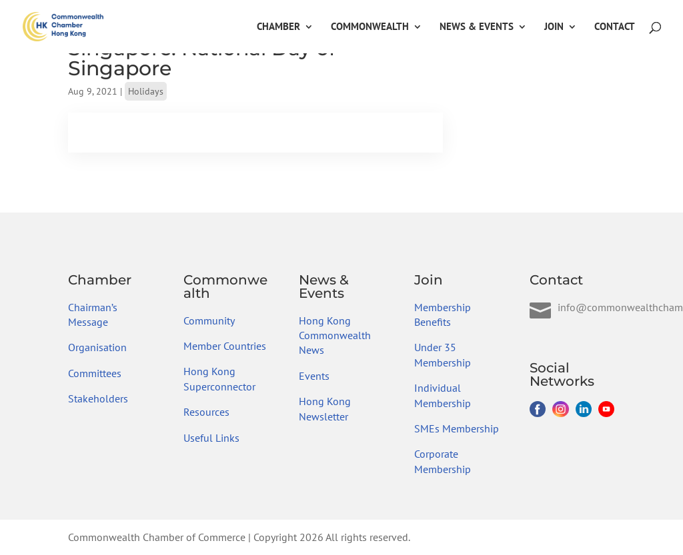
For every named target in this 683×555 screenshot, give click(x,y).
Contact (614, 27)
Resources (206, 411)
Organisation (97, 347)
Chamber (278, 27)
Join (554, 27)
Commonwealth (370, 27)
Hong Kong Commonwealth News (335, 335)
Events (314, 375)
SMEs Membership (456, 428)
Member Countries (224, 345)
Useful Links (211, 437)
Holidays (145, 91)
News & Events (477, 27)
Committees (94, 373)
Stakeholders (98, 398)
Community (209, 320)
